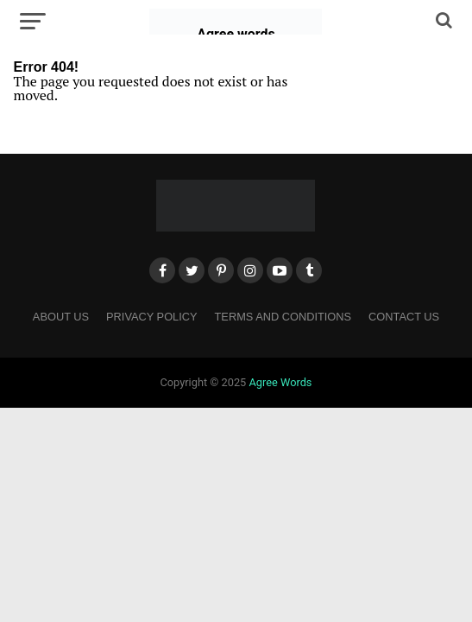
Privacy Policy (152, 316)
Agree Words (280, 382)
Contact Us (403, 316)
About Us (61, 316)
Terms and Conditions (283, 316)
